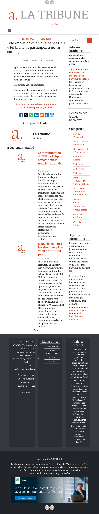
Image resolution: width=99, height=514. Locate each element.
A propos (26, 392)
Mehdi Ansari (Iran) (79, 377)
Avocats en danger (26, 379)
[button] (47, 115)
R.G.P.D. (52, 361)
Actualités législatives (22, 358)
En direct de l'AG (28, 348)
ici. (70, 271)
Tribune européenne (26, 386)
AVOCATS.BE (52, 346)
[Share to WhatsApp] (31, 115)
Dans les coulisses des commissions (26, 353)
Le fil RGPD (78, 168)
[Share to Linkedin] (36, 115)
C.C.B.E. (52, 357)
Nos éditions (26, 382)
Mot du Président (26, 341)
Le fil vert (78, 173)
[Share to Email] (42, 115)
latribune (38, 60)
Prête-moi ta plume (26, 375)
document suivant (78, 310)
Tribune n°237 (28, 38)
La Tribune (54, 14)
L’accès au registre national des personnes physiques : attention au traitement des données (79, 434)
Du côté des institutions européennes (79, 191)
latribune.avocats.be (54, 467)
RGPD (26, 362)
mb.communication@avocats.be (54, 473)
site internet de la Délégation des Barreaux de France (79, 75)
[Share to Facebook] (21, 115)
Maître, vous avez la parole (26, 369)
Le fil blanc (46, 38)
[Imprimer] (52, 115)
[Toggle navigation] (9, 30)
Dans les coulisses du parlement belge (81, 180)
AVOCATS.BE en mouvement (25, 345)
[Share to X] (26, 115)
